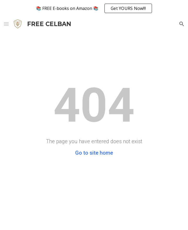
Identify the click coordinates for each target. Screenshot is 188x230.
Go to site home (94, 153)
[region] (94, 8)
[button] (6, 24)
